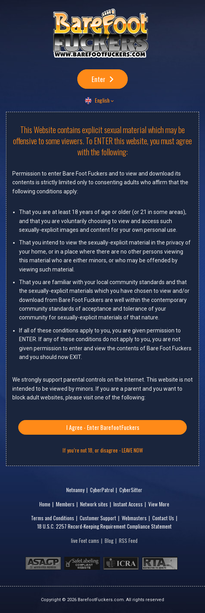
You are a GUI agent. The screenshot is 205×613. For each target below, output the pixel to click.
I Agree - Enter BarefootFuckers (102, 427)
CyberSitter (130, 490)
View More (158, 504)
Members (65, 504)
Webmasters (134, 518)
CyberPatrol (102, 490)
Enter (98, 79)
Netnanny (75, 490)
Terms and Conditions (52, 518)
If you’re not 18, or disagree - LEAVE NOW (103, 450)
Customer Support (98, 518)
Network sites (94, 504)
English (102, 100)
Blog (109, 540)
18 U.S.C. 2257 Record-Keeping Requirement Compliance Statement (104, 526)
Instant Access (128, 504)
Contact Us (163, 518)
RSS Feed (128, 540)
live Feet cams (85, 540)
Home (44, 504)
